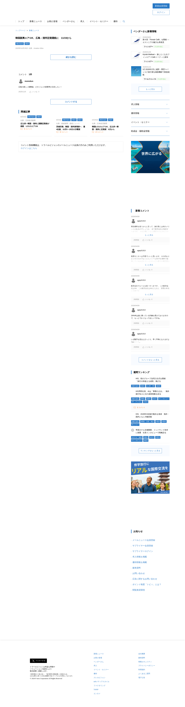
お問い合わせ (138, 573)
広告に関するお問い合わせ (144, 579)
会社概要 (141, 654)
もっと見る (150, 89)
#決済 (146, 402)
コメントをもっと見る (150, 360)
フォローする (40, 661)
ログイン (161, 12)
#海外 (27, 44)
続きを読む (71, 57)
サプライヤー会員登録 (142, 546)
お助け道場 (52, 21)
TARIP (96, 690)
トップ (21, 21)
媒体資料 (136, 568)
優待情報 (135, 113)
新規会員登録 (161, 6)
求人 (82, 21)
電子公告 (141, 678)
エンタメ (97, 694)
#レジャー (135, 425)
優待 (115, 21)
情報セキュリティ (145, 662)
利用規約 (141, 670)
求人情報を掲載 (139, 557)
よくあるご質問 (144, 674)
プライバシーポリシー (146, 666)
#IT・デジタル (137, 402)
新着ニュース (36, 21)
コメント (28, 129)
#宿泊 (158, 437)
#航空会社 (19, 44)
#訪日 (155, 399)
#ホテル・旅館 (137, 437)
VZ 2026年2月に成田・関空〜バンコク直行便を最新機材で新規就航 (156, 72)
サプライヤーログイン (142, 551)
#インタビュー (164, 399)
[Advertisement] (100, 9)
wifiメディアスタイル (101, 682)
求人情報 (135, 104)
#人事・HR (150, 386)
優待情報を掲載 (139, 562)
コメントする (71, 102)
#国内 (80, 120)
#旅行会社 (135, 386)
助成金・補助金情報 (140, 131)
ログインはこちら (29, 148)
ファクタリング (99, 686)
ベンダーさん (69, 21)
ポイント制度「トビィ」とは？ (146, 584)
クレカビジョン (99, 678)
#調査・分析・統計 (147, 421)
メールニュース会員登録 (143, 540)
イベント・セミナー (99, 21)
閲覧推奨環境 (138, 590)
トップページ (20, 30)
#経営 (158, 386)
